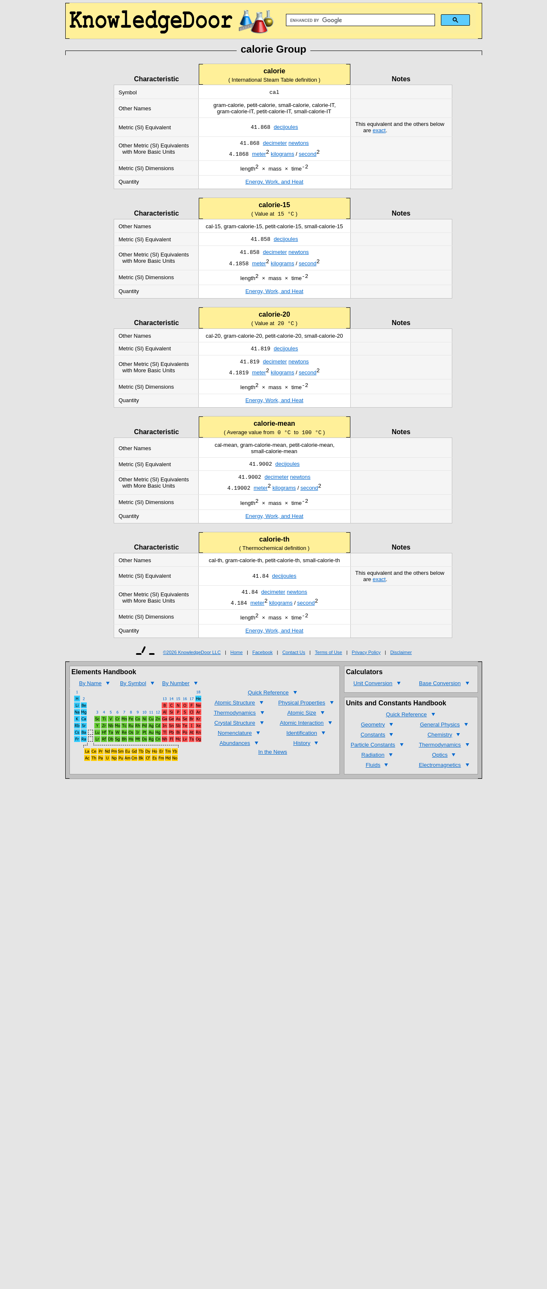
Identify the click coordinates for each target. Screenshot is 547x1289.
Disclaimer (401, 675)
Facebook (262, 675)
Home (236, 675)
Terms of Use (328, 675)
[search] (359, 20)
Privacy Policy (366, 675)
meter (280, 144)
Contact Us (293, 675)
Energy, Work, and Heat (274, 186)
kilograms (282, 157)
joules (291, 128)
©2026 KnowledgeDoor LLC (192, 675)
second (308, 157)
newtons (298, 144)
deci (279, 128)
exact (379, 131)
